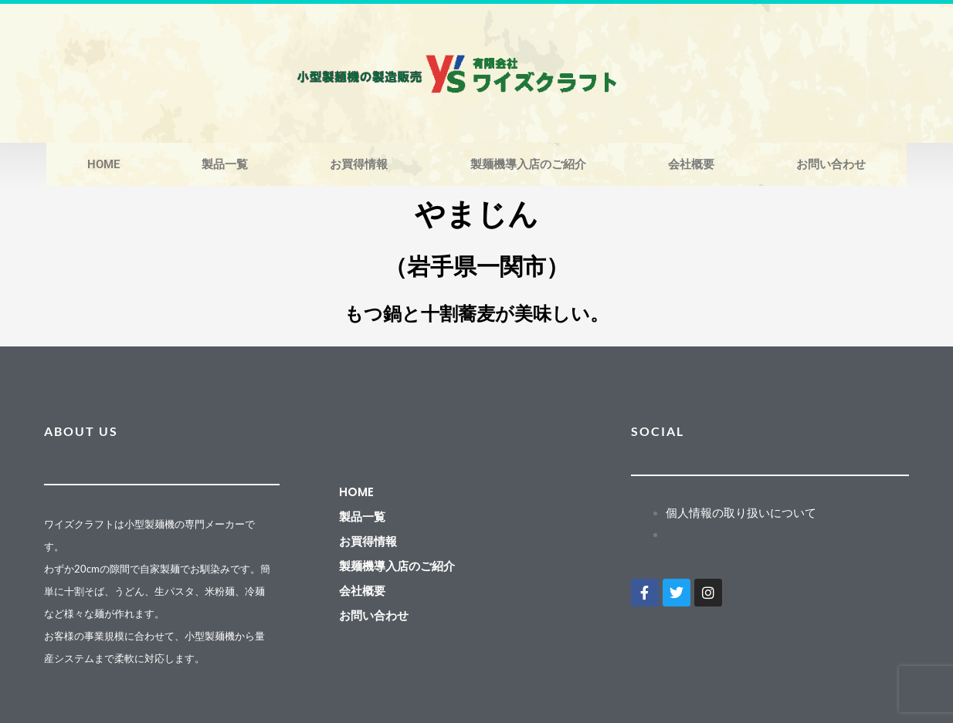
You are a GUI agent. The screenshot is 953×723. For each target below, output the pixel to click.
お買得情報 (359, 164)
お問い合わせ (831, 164)
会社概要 (691, 164)
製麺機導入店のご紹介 (528, 164)
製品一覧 (225, 164)
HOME (103, 164)
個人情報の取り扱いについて (741, 513)
